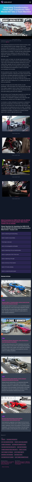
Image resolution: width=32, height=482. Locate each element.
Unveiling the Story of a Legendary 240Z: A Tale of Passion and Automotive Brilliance (7, 462)
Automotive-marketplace (19, 444)
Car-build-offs (18, 454)
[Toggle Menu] (30, 2)
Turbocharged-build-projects (9, 449)
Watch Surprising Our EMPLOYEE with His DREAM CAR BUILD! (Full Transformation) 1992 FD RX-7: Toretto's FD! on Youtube (15, 221)
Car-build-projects (12, 439)
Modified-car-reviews (7, 454)
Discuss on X (3, 435)
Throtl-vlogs (22, 449)
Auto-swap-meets (19, 452)
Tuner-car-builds (6, 444)
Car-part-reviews (21, 447)
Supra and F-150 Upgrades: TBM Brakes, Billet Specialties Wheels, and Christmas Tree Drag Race (22, 462)
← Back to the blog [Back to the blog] (5, 466)
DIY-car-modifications (7, 442)
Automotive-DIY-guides (7, 457)
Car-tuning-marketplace (21, 457)
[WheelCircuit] (6, 2)
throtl (3, 439)
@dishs (7, 41)
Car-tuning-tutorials (7, 452)
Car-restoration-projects (8, 447)
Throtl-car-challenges (21, 442)
